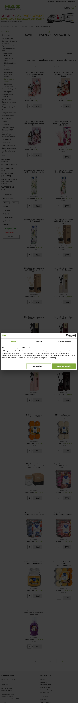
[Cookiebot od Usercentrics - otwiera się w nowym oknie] (67, 335)
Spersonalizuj (39, 366)
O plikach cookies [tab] (64, 341)
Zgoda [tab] (13, 341)
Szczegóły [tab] (38, 341)
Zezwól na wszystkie (64, 366)
